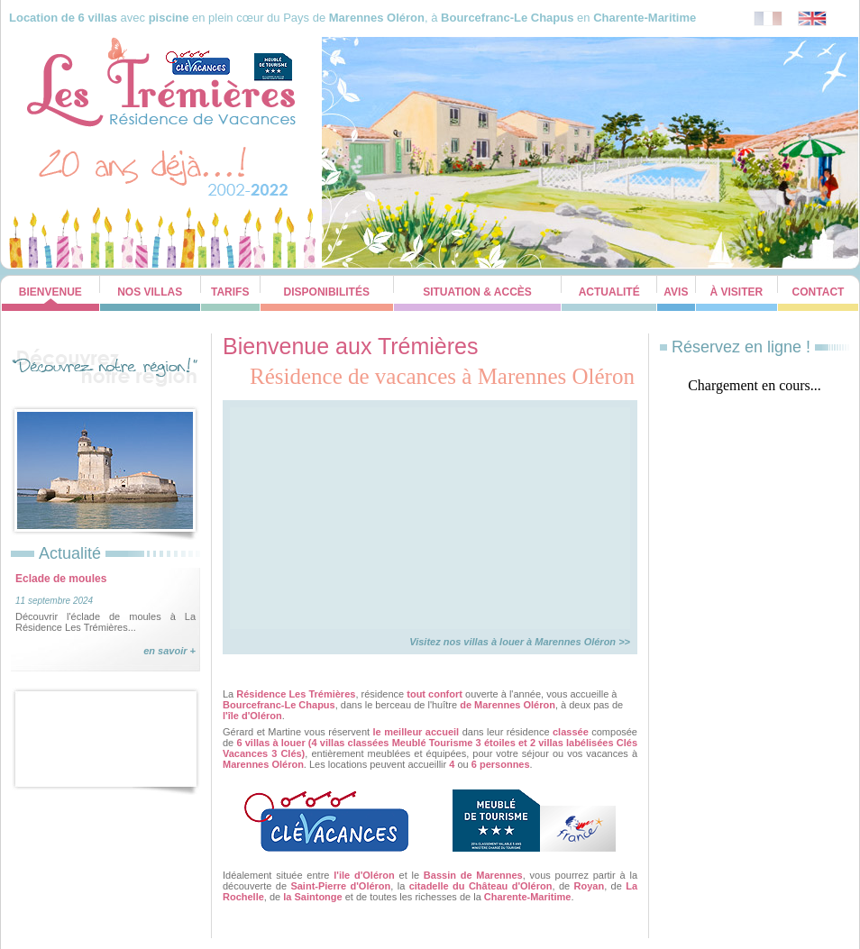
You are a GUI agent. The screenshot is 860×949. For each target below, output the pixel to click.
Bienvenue (50, 292)
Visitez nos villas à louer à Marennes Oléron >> (519, 641)
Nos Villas (149, 292)
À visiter (737, 292)
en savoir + (169, 650)
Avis (675, 292)
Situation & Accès (477, 292)
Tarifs (230, 292)
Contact (818, 292)
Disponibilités (327, 292)
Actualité (609, 292)
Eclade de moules (60, 578)
